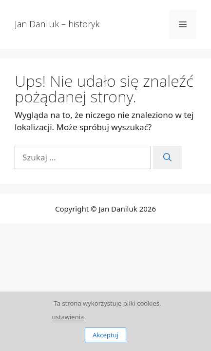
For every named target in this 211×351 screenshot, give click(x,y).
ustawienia (68, 316)
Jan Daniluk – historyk (57, 24)
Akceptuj (105, 335)
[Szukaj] (167, 157)
